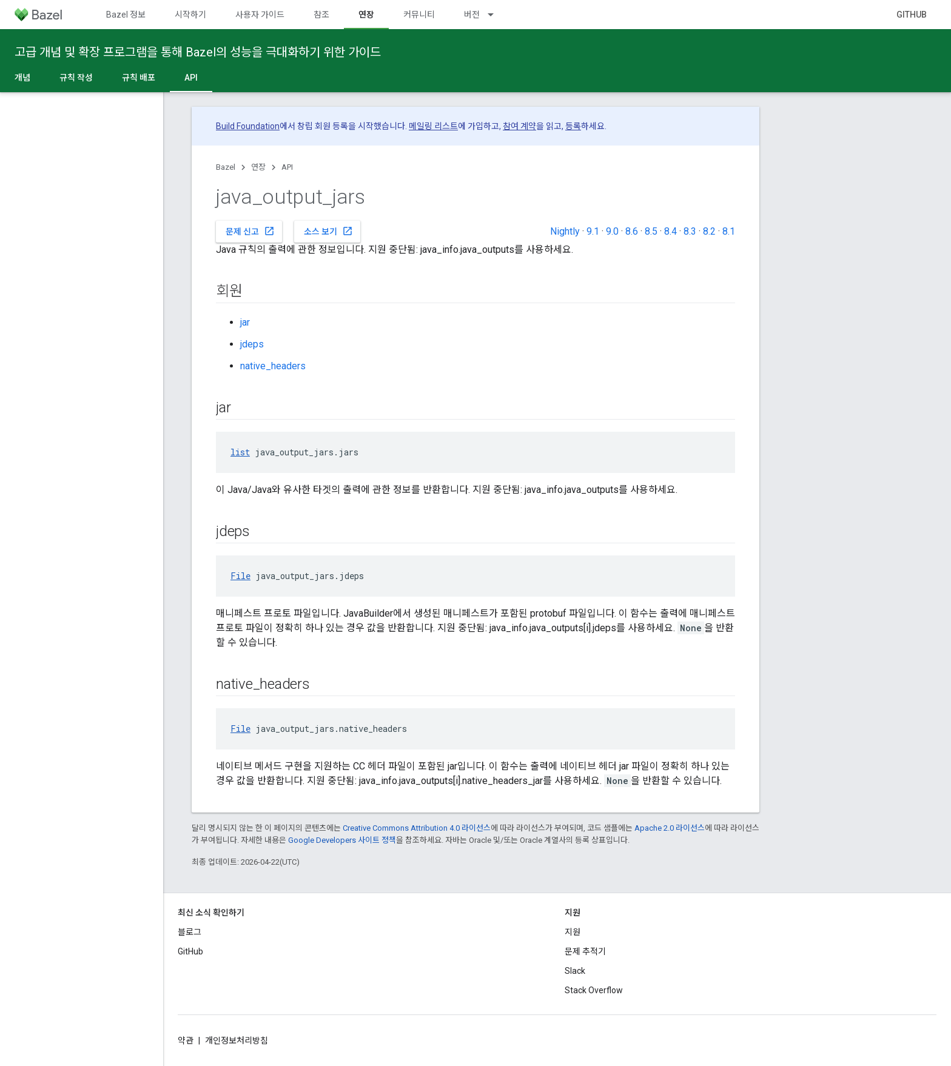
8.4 (670, 231)
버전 (472, 14)
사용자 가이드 (259, 14)
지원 (572, 932)
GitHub (911, 14)
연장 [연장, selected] (366, 14)
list (240, 452)
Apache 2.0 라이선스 (669, 828)
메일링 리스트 (433, 126)
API (287, 167)
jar (245, 322)
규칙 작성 (76, 77)
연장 (258, 167)
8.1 (728, 231)
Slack (575, 971)
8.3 (690, 231)
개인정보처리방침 (236, 1040)
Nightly (565, 231)
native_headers (273, 366)
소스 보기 (328, 231)
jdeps (252, 344)
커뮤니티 (419, 14)
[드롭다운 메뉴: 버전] (496, 14)
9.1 (592, 231)
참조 (321, 14)
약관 (185, 1040)
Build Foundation (248, 126)
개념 (22, 77)
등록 (573, 126)
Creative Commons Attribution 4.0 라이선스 (417, 828)
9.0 (612, 231)
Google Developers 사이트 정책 (342, 840)
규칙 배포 (138, 77)
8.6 (631, 231)
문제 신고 (250, 231)
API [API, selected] (191, 77)
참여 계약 (519, 126)
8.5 (651, 231)
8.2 (709, 231)
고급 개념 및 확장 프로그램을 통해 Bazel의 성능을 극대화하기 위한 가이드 (198, 52)
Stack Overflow (594, 990)
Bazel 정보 (126, 14)
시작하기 (190, 14)
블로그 (189, 932)
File (240, 576)
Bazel (225, 167)
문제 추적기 (585, 951)
